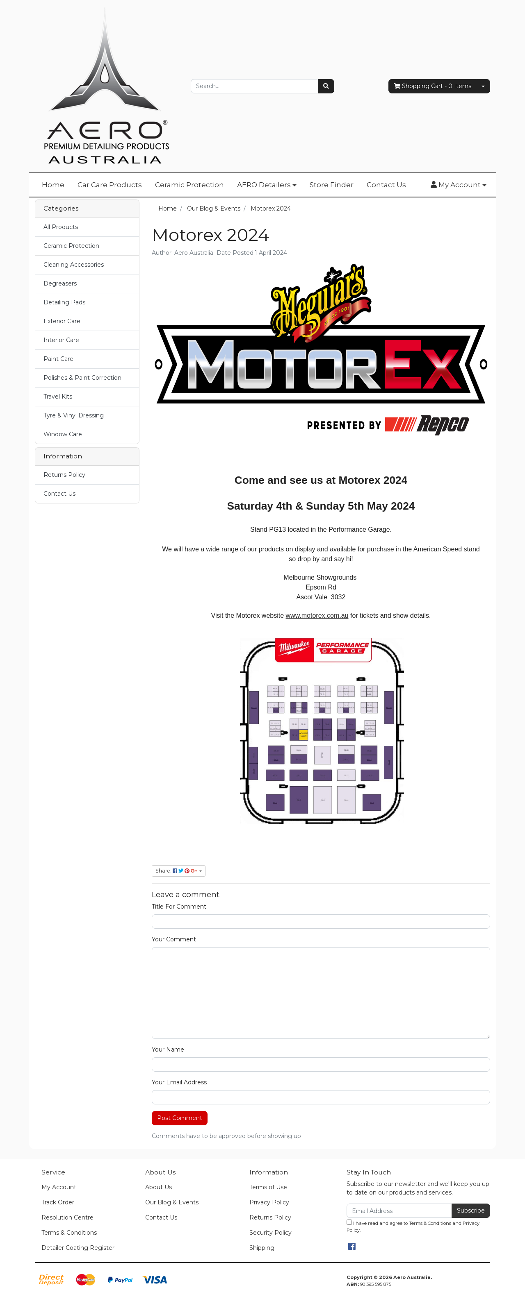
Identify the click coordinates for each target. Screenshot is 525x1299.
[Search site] (326, 86)
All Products (60, 227)
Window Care (62, 434)
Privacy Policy (269, 1202)
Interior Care (61, 340)
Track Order (57, 1202)
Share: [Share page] (176, 871)
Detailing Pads (64, 302)
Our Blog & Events (172, 1202)
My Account (58, 1187)
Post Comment (179, 1118)
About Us (158, 1187)
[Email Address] (399, 1211)
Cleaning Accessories (73, 264)
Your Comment (174, 939)
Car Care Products (110, 185)
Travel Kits (57, 396)
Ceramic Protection (189, 185)
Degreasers (60, 283)
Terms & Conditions (69, 1232)
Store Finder (332, 185)
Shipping (261, 1247)
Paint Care (58, 359)
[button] (458, 185)
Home (53, 185)
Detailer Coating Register (77, 1247)
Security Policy (270, 1232)
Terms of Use (268, 1187)
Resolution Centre (67, 1217)
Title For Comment (179, 906)
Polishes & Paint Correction (82, 377)
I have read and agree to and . (413, 1226)
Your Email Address (179, 1082)
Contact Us (386, 185)
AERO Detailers (264, 185)
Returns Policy (64, 474)
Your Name (168, 1049)
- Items (432, 86)
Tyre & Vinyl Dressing (73, 415)
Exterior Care (61, 321)
